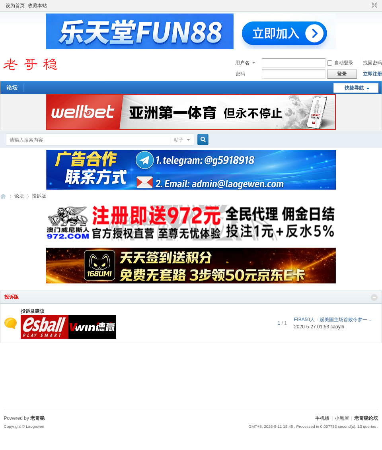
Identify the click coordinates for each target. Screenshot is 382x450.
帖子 (178, 140)
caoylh (337, 327)
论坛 (12, 87)
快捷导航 (354, 88)
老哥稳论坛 (3, 196)
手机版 (322, 418)
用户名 (242, 63)
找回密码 (372, 63)
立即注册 (372, 74)
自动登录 (340, 63)
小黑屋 (342, 418)
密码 (240, 74)
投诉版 (11, 297)
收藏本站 (37, 5)
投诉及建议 (33, 311)
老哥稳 (37, 418)
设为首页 (15, 5)
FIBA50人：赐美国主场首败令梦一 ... (333, 319)
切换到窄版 (373, 5)
